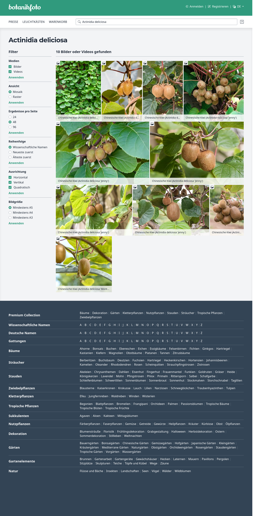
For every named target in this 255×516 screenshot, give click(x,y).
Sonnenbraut (158, 380)
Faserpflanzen (112, 424)
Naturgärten (140, 447)
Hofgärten (181, 443)
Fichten (194, 349)
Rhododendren (121, 365)
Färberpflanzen (90, 424)
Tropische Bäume (217, 404)
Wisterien (148, 396)
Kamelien (86, 365)
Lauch (137, 388)
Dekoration (99, 313)
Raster (17, 97)
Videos (18, 72)
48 (14, 122)
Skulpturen (103, 463)
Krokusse (124, 388)
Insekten (112, 471)
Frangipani (140, 404)
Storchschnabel (217, 380)
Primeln (162, 376)
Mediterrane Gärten (115, 447)
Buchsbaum (106, 360)
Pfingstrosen (135, 376)
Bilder (17, 67)
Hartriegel (223, 349)
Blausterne (87, 388)
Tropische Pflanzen (210, 313)
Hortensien (195, 360)
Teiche (117, 463)
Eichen (142, 349)
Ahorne (85, 349)
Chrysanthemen (105, 372)
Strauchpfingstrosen (180, 365)
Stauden (172, 313)
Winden (134, 396)
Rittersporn (178, 376)
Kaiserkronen (106, 388)
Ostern (219, 431)
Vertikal (19, 182)
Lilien (148, 388)
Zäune (164, 463)
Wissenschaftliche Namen (30, 147)
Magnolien (116, 353)
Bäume (84, 313)
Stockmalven (196, 380)
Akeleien (85, 372)
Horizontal (21, 177)
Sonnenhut (176, 380)
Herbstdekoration (200, 431)
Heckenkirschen (174, 360)
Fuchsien (138, 360)
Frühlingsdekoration (130, 431)
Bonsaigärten (111, 443)
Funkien (190, 372)
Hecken (165, 459)
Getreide (145, 424)
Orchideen (158, 404)
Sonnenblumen (135, 380)
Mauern (193, 459)
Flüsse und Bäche (91, 471)
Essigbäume (158, 349)
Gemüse (130, 424)
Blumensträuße (90, 431)
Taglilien (236, 380)
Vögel (155, 471)
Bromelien (123, 404)
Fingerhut (153, 372)
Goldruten (205, 372)
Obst (219, 424)
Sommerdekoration (93, 436)
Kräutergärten (89, 447)
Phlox (150, 376)
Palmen (173, 404)
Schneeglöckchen (182, 388)
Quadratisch (22, 187)
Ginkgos (207, 349)
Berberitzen (88, 360)
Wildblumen (183, 471)
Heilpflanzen (177, 424)
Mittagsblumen (127, 416)
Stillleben (115, 436)
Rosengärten (204, 447)
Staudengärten (226, 447)
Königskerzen (89, 376)
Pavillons (208, 459)
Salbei (193, 376)
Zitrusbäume (181, 353)
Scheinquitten (154, 365)
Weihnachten (133, 436)
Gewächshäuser (146, 459)
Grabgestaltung (157, 431)
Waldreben (118, 396)
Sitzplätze (86, 463)
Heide (231, 372)
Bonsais (98, 349)
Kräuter (193, 424)
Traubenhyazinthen (210, 388)
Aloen (97, 416)
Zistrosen (203, 365)
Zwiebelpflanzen (91, 317)
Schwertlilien (113, 380)
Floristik (109, 431)
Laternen (179, 459)
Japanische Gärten (203, 443)
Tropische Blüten (91, 408)
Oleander (101, 365)
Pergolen (223, 459)
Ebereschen (127, 349)
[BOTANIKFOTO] (25, 7)
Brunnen (86, 459)
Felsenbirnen (177, 349)
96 (14, 127)
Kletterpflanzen (133, 313)
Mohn (120, 376)
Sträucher (187, 313)
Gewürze (160, 424)
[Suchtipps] (242, 22)
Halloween (178, 431)
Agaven (85, 416)
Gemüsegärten (162, 443)
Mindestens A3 (23, 218)
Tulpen (230, 388)
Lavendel (107, 376)
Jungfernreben (98, 396)
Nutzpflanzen (155, 313)
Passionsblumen (192, 404)
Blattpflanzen (105, 404)
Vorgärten (112, 452)
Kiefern (101, 353)
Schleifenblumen (91, 380)
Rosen (138, 365)
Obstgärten (159, 447)
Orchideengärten (181, 447)
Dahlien (124, 372)
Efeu (83, 396)
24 (14, 117)
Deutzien (123, 360)
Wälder (167, 471)
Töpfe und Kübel (136, 463)
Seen (145, 471)
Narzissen (161, 388)
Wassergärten (131, 452)
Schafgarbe (207, 376)
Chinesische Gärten (136, 443)
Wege (153, 463)
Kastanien (86, 353)
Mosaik (18, 92)
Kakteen (109, 416)
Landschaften (130, 471)
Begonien (86, 404)
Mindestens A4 (23, 213)
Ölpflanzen (233, 424)
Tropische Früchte (117, 408)
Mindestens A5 (23, 208)
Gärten (115, 313)
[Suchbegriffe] (156, 22)
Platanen (151, 353)
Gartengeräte (124, 459)
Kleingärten (227, 443)
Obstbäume (134, 353)
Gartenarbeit (103, 459)
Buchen (111, 349)
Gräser (219, 372)
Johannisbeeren (216, 360)
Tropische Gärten (91, 452)
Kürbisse (207, 424)
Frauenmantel (172, 372)
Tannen (165, 353)
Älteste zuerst (22, 157)
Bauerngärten (89, 443)
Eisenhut (138, 372)
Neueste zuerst (23, 152)
